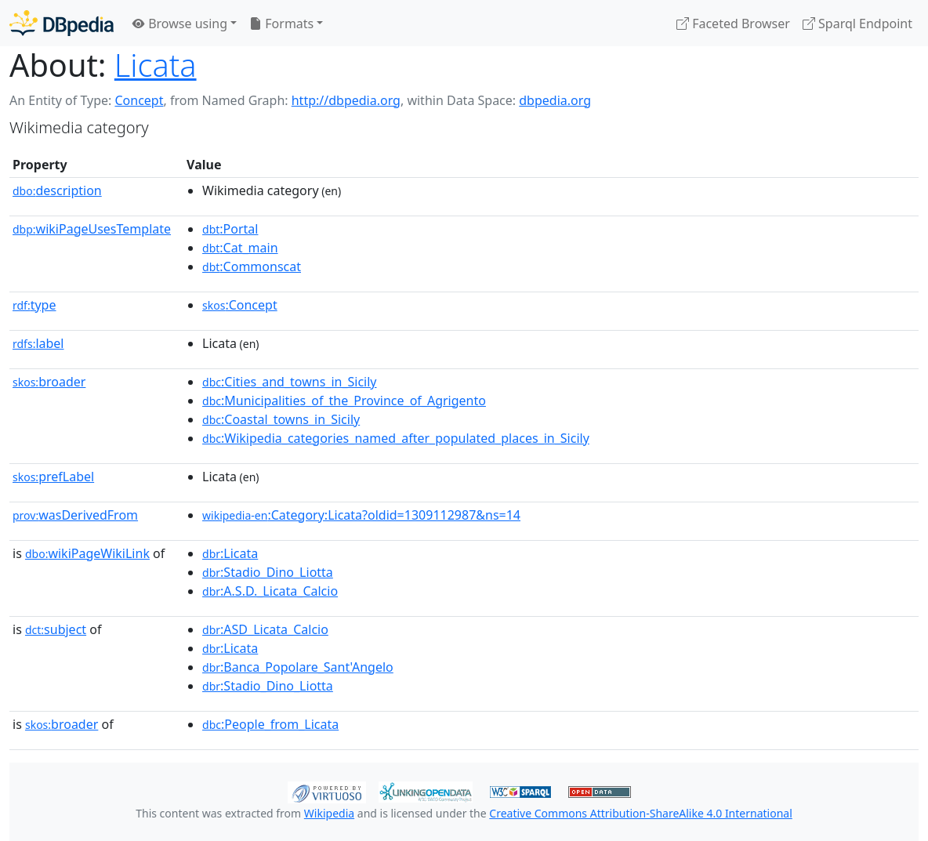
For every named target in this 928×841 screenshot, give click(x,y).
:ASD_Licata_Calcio (265, 629)
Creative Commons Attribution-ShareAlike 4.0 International (640, 813)
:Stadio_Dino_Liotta (267, 572)
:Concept (239, 305)
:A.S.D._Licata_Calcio (270, 591)
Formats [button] (281, 23)
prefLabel (53, 476)
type (34, 305)
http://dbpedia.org (346, 100)
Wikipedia (329, 813)
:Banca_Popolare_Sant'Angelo (297, 667)
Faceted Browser (733, 23)
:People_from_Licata (270, 724)
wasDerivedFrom (75, 515)
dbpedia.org (555, 100)
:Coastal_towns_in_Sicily (281, 419)
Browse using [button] (179, 23)
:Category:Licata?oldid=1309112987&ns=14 (361, 515)
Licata (155, 65)
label (38, 343)
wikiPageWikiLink (87, 553)
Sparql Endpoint (857, 23)
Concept (138, 100)
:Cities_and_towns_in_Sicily (289, 381)
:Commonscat (251, 266)
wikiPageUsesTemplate (92, 228)
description (57, 190)
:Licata (230, 553)
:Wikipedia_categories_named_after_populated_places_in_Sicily (395, 438)
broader (49, 381)
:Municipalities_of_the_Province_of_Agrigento (344, 400)
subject (55, 629)
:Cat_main (240, 247)
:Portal (230, 228)
